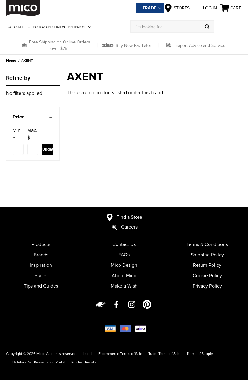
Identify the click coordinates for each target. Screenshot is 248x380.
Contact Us (124, 244)
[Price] (33, 117)
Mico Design (124, 265)
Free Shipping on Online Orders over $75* (59, 45)
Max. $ (32, 134)
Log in (205, 8)
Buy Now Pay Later (132, 45)
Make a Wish (124, 286)
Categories (19, 27)
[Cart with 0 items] (231, 8)
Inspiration (79, 27)
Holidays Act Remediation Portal (38, 362)
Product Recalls (84, 362)
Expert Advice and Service (200, 45)
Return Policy (207, 265)
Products (40, 244)
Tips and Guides (41, 286)
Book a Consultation (49, 27)
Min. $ (17, 134)
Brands (41, 255)
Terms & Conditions (207, 244)
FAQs (124, 255)
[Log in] (228, 26)
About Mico (124, 276)
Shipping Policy (207, 255)
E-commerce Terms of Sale (120, 354)
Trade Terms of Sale (164, 354)
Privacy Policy (207, 286)
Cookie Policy (207, 276)
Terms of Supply (200, 354)
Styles (41, 276)
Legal (87, 354)
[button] (24, 45)
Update (47, 149)
